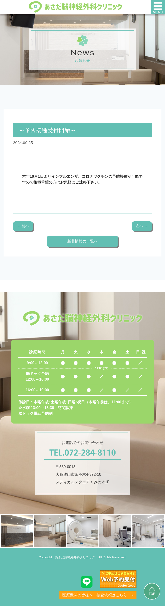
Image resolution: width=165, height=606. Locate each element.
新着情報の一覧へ (82, 241)
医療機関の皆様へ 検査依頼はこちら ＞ (98, 595)
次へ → (142, 226)
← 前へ (23, 226)
